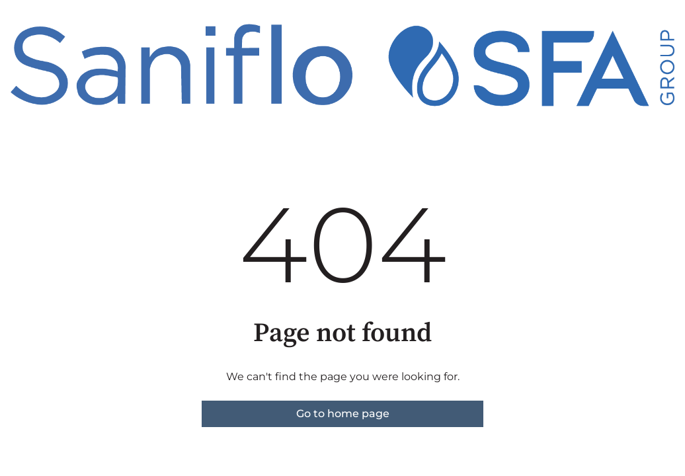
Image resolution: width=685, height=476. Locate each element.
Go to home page (342, 413)
